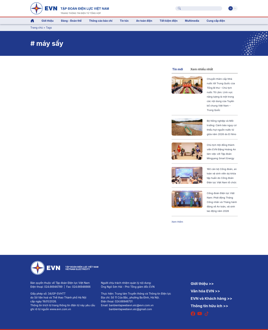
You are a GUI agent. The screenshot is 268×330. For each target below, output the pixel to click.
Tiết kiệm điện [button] (168, 20)
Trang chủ (36, 27)
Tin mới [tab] (177, 69)
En (235, 8)
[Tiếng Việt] (69, 8)
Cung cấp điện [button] (216, 20)
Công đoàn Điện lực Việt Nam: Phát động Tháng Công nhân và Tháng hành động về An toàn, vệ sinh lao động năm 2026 (222, 202)
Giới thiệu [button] (48, 20)
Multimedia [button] (192, 20)
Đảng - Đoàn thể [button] (71, 20)
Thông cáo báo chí (100, 20)
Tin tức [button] (124, 20)
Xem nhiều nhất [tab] (201, 69)
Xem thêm (177, 221)
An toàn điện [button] (144, 20)
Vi (230, 8)
